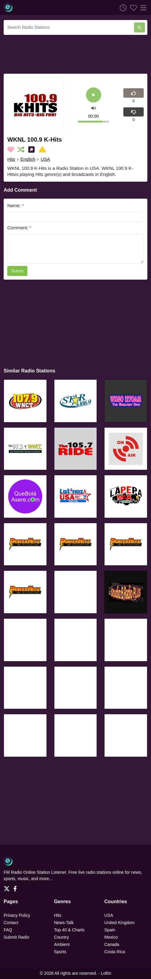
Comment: (19, 227)
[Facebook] (16, 886)
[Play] (93, 95)
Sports (60, 951)
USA (45, 159)
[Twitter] (8, 886)
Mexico (111, 937)
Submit (17, 271)
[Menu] (142, 7)
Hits (11, 159)
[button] (93, 107)
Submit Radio (16, 937)
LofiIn (106, 973)
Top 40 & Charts (69, 929)
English (27, 159)
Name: (15, 205)
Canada (111, 944)
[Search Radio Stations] (69, 27)
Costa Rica (114, 951)
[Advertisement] (75, 53)
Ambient (62, 944)
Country (61, 937)
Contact (11, 922)
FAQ (8, 929)
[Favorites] (132, 7)
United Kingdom (119, 922)
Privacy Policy (17, 915)
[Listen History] (121, 7)
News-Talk (64, 922)
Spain (109, 929)
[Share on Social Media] (32, 149)
